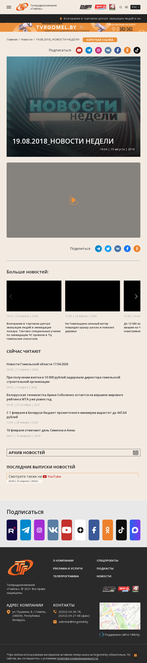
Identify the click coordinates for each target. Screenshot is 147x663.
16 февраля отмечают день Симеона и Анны (41, 430)
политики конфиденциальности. (77, 658)
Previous (35, 481)
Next (37, 481)
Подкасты (105, 568)
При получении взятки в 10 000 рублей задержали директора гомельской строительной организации (63, 379)
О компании (63, 560)
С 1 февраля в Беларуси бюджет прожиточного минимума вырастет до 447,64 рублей (66, 415)
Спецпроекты (107, 560)
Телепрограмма (66, 576)
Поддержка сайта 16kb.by (122, 634)
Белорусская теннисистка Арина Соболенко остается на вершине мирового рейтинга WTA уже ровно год (65, 397)
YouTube (52, 476)
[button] (136, 296)
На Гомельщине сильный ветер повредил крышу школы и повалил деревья (89, 327)
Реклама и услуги (68, 568)
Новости (26, 39)
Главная (12, 39)
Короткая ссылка (100, 40)
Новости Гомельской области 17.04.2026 (37, 364)
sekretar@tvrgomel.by (73, 622)
